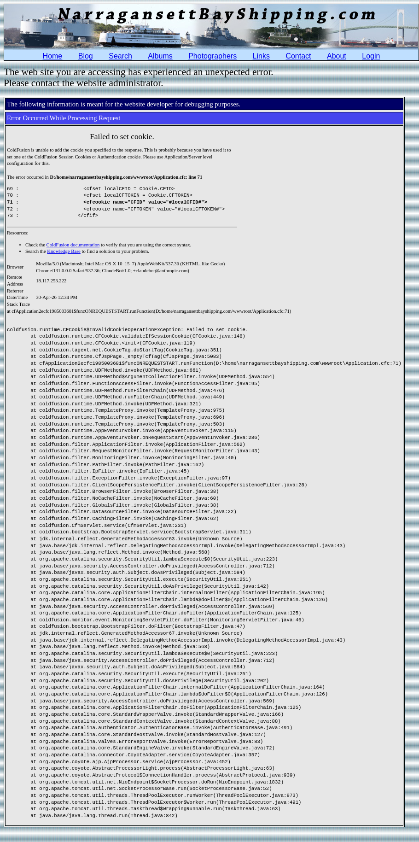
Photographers (212, 56)
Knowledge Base (64, 251)
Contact (298, 56)
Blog (85, 56)
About (336, 56)
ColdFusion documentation (73, 244)
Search (120, 56)
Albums (160, 56)
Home (53, 56)
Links (261, 56)
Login (371, 56)
